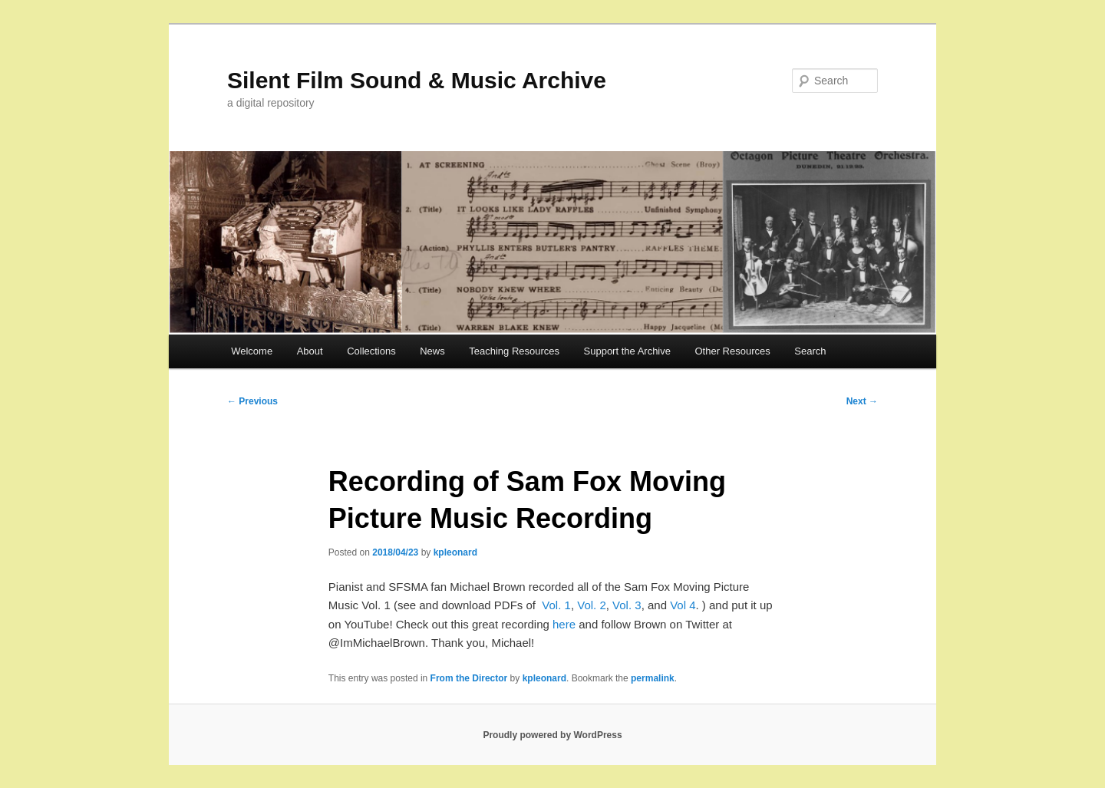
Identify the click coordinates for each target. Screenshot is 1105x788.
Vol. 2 (591, 605)
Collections (371, 351)
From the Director (469, 678)
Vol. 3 (627, 605)
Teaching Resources (514, 351)
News (432, 351)
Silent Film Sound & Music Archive (416, 80)
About (310, 351)
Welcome (251, 351)
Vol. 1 (556, 605)
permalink (653, 678)
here (564, 624)
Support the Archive (627, 351)
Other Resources (732, 351)
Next (862, 401)
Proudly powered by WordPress (552, 735)
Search (810, 351)
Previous (252, 401)
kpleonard (455, 552)
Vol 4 (682, 605)
